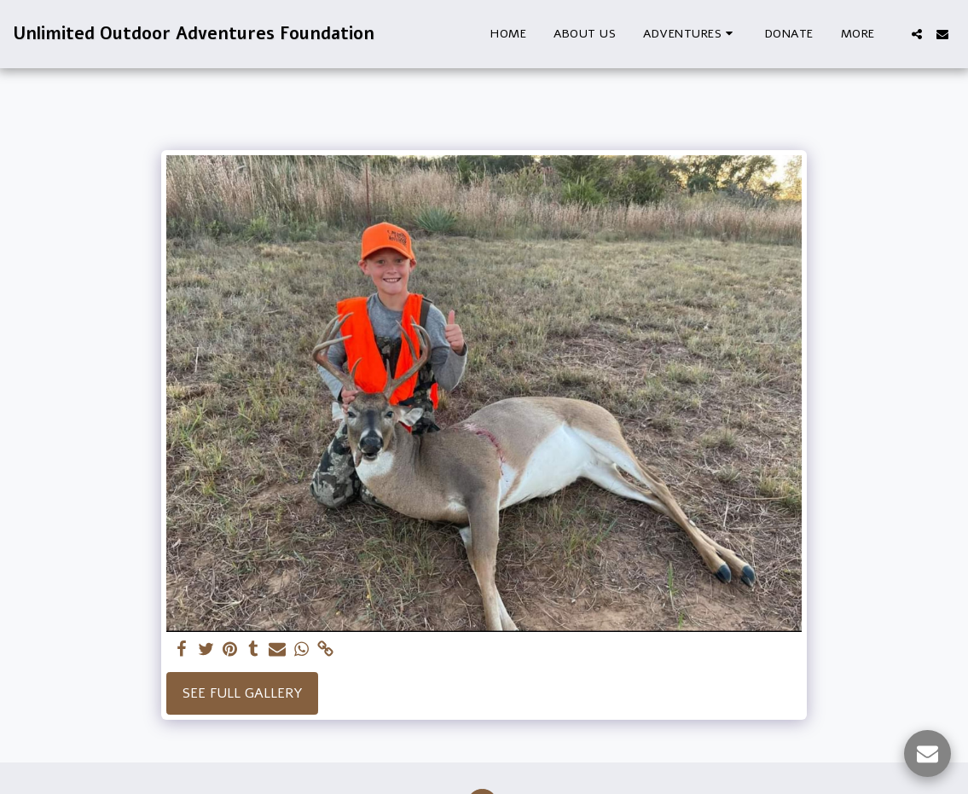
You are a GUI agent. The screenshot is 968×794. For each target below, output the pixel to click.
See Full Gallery (243, 693)
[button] (690, 33)
